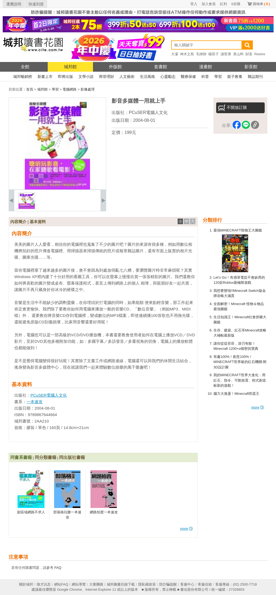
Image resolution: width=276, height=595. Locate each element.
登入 (193, 4)
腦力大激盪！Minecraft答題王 (236, 394)
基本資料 (38, 221)
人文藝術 (126, 76)
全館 (25, 66)
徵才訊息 (44, 584)
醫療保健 (188, 76)
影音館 (250, 66)
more (257, 407)
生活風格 (147, 76)
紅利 (223, 4)
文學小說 (86, 76)
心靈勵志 (167, 76)
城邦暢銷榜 (22, 76)
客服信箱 (205, 584)
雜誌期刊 (255, 76)
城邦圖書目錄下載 (121, 584)
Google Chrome (69, 589)
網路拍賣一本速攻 (104, 512)
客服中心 (187, 584)
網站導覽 (79, 584)
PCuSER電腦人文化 (148, 112)
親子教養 (234, 76)
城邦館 (70, 66)
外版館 (115, 66)
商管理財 (106, 76)
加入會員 (209, 4)
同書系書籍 (21, 457)
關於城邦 (26, 584)
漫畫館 (205, 66)
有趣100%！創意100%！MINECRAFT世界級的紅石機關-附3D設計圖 (240, 362)
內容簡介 (18, 221)
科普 (205, 76)
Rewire (259, 54)
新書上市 (45, 76)
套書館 (160, 66)
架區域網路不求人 (31, 512)
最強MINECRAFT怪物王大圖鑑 (237, 230)
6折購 (235, 4)
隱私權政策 (147, 584)
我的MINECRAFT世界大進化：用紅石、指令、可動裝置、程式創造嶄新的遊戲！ (239, 380)
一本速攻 (34, 401)
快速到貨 (36, 4)
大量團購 (96, 584)
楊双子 (213, 54)
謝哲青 (226, 54)
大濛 (174, 54)
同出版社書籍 (72, 457)
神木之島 (187, 54)
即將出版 (65, 76)
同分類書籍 (45, 457)
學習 (218, 76)
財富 (249, 54)
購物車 (261, 4)
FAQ (57, 568)
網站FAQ (61, 584)
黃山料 (238, 54)
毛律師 (201, 54)
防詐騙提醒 (168, 584)
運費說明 (13, 4)
